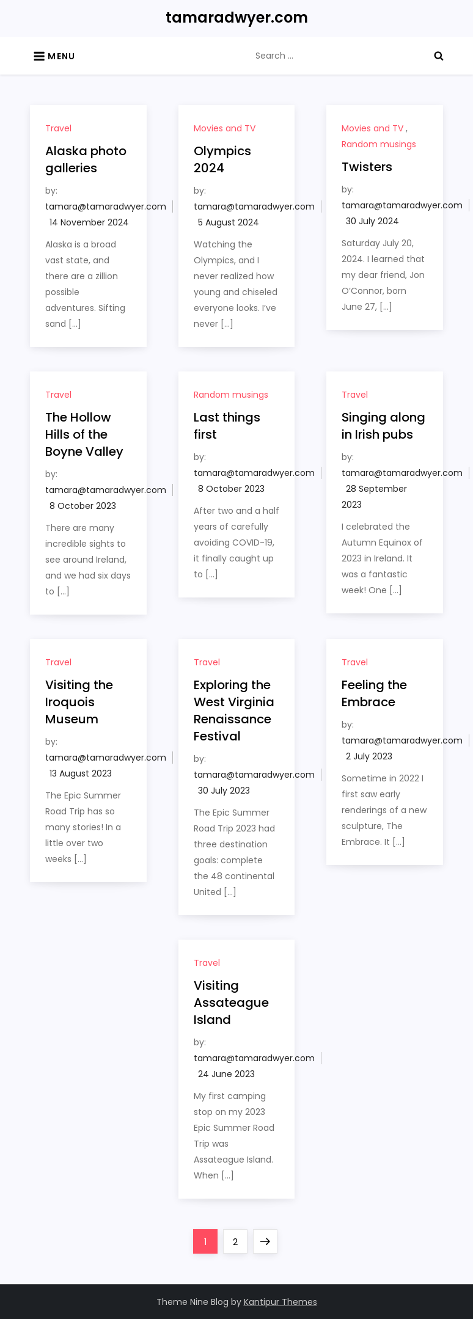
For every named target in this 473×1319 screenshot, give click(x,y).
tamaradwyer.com (237, 17)
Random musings (379, 144)
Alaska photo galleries (86, 159)
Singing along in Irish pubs (383, 426)
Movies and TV (224, 128)
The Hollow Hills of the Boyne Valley (84, 434)
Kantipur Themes (280, 1302)
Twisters (367, 166)
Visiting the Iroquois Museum (79, 702)
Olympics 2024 (222, 159)
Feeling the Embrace (374, 693)
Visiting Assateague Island (231, 1002)
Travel (58, 128)
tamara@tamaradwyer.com (105, 206)
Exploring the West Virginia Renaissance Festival (234, 710)
